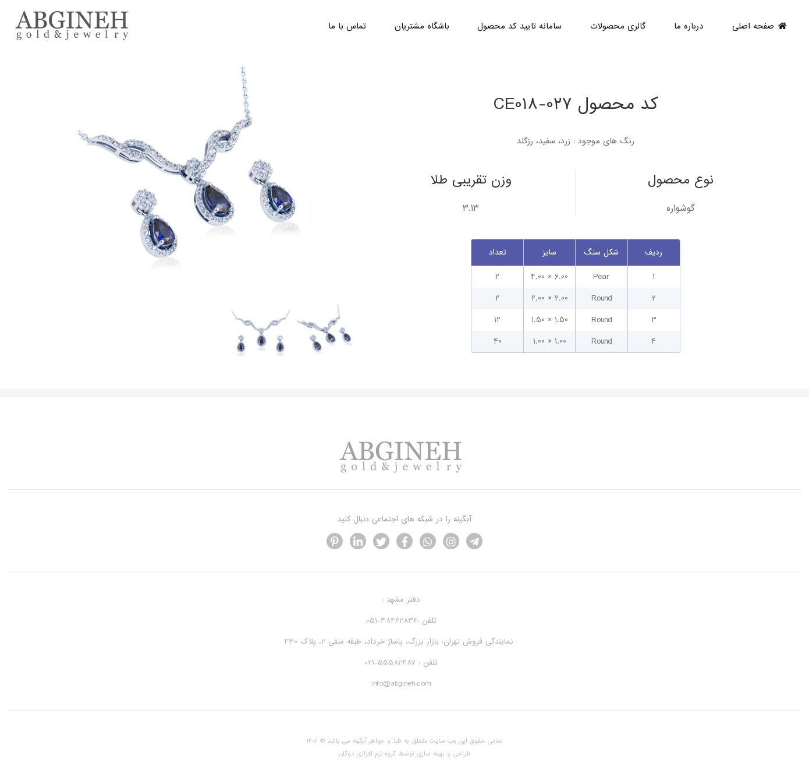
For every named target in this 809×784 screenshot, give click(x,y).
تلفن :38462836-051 (401, 620)
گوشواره (680, 209)
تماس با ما (347, 26)
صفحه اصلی (759, 26)
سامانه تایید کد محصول (519, 26)
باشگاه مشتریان (422, 26)
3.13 (471, 209)
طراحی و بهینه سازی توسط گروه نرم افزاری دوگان (405, 753)
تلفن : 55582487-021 (401, 662)
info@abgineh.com (401, 683)
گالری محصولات (618, 26)
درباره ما (689, 26)
